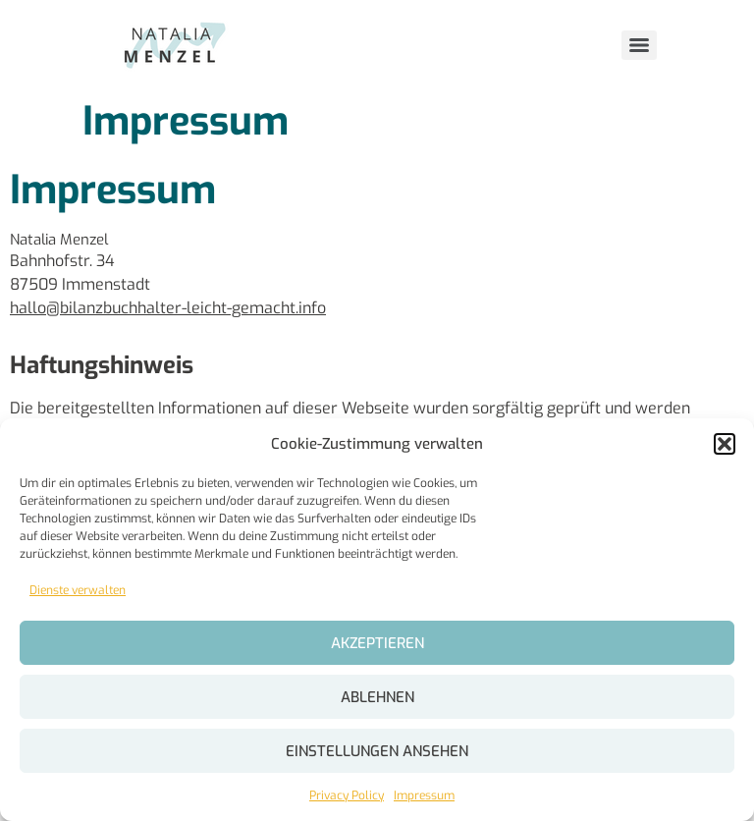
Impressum (424, 795)
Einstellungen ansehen (377, 751)
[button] (724, 444)
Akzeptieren (377, 643)
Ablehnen (377, 697)
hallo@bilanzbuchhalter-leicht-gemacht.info (168, 308)
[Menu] (639, 45)
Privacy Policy (346, 795)
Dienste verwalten (77, 590)
